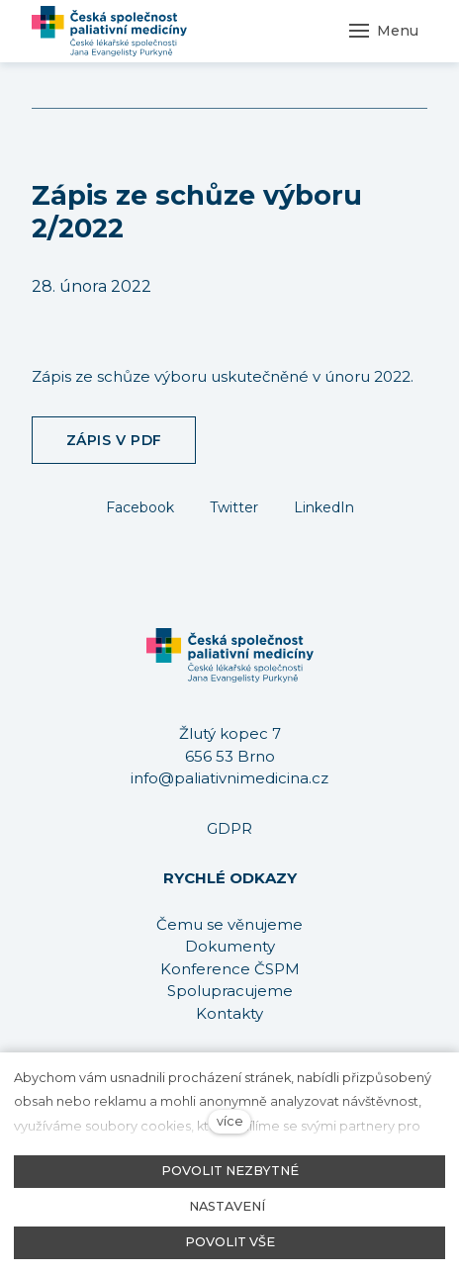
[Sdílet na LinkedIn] (324, 506)
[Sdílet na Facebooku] (140, 506)
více (230, 1121)
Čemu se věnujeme (229, 924)
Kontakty (229, 1013)
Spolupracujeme (230, 990)
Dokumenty (230, 946)
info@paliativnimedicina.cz (229, 778)
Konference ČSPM (230, 968)
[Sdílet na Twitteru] (234, 506)
